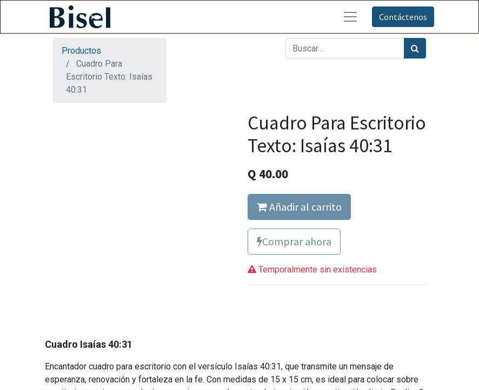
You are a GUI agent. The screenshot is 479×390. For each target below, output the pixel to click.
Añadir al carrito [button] (299, 206)
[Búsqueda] (415, 48)
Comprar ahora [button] (294, 241)
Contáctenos (403, 16)
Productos (81, 51)
